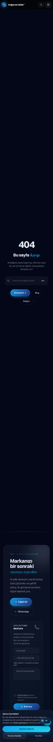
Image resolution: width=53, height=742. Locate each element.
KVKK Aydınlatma (20, 722)
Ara (42, 281)
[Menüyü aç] (48, 5)
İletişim (26, 301)
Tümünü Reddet (14, 736)
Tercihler (38, 736)
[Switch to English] (45, 721)
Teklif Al (21, 602)
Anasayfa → (20, 293)
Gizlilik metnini (22, 695)
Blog (37, 293)
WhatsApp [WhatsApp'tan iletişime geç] (22, 611)
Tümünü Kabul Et (26, 729)
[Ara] (41, 4)
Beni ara (26, 706)
